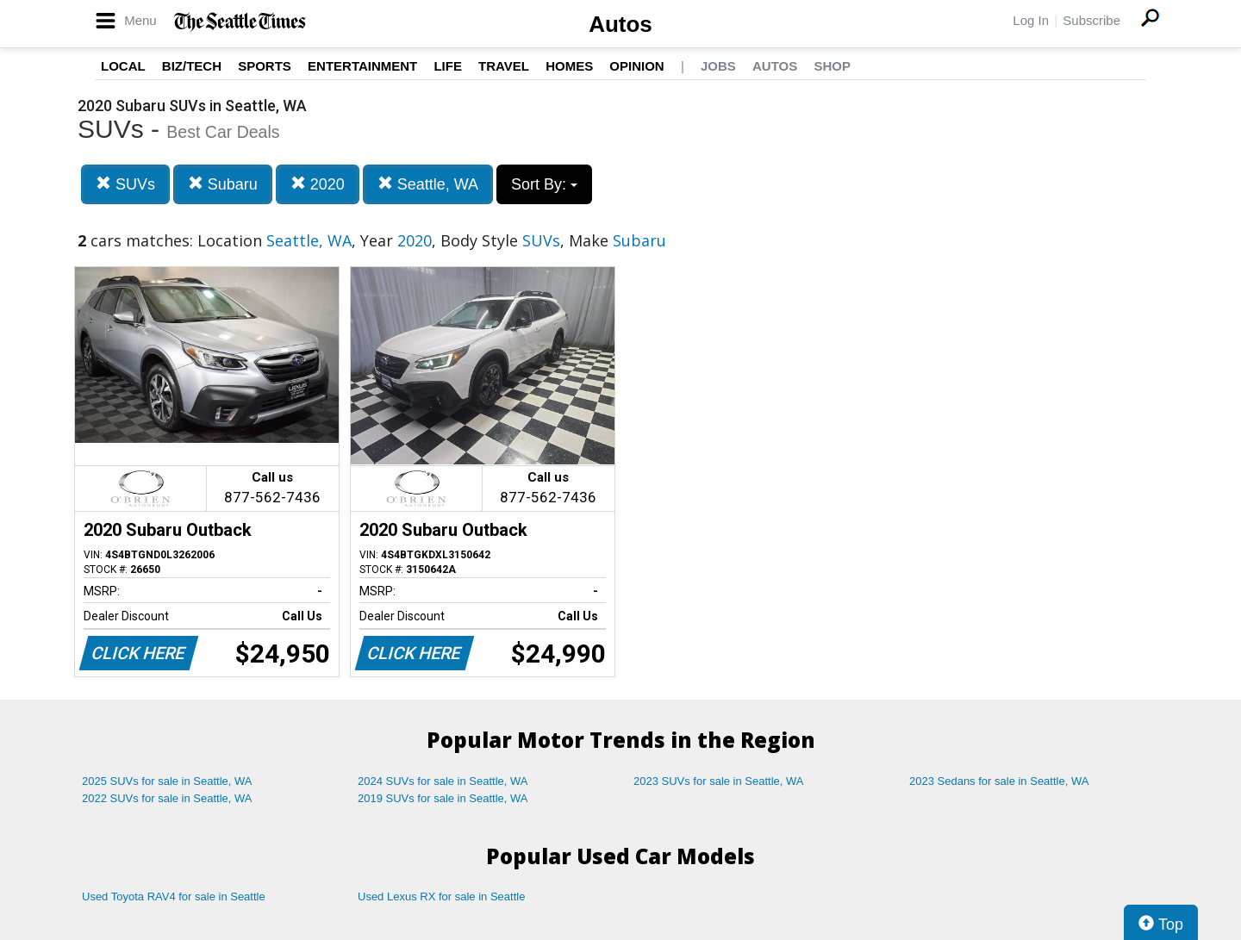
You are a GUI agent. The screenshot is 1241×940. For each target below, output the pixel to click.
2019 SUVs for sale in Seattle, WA (443, 798)
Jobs (718, 66)
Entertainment (362, 66)
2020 (317, 184)
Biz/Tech (191, 66)
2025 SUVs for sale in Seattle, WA (167, 781)
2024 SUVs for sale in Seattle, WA (443, 781)
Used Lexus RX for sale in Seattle (441, 896)
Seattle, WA (427, 184)
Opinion (636, 66)
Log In (1031, 20)
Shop (832, 66)
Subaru (223, 184)
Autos (620, 24)
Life (447, 66)
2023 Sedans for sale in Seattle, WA (998, 781)
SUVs (125, 184)
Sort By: (544, 184)
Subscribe (1091, 20)
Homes (569, 66)
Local (123, 66)
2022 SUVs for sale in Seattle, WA (167, 798)
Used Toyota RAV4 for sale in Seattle (173, 896)
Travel (503, 66)
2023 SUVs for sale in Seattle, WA (718, 781)
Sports (264, 66)
